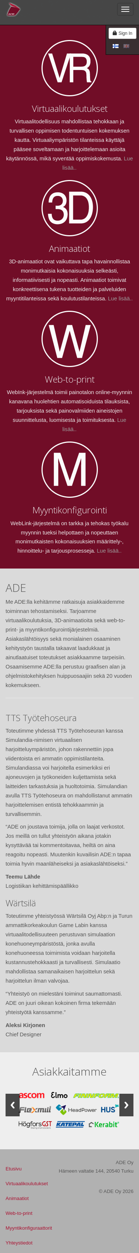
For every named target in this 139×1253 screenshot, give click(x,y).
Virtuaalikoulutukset (27, 1183)
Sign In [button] (122, 33)
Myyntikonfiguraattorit (29, 1228)
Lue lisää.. (120, 298)
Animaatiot (17, 1198)
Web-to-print (19, 1213)
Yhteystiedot (19, 1243)
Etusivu (13, 1169)
